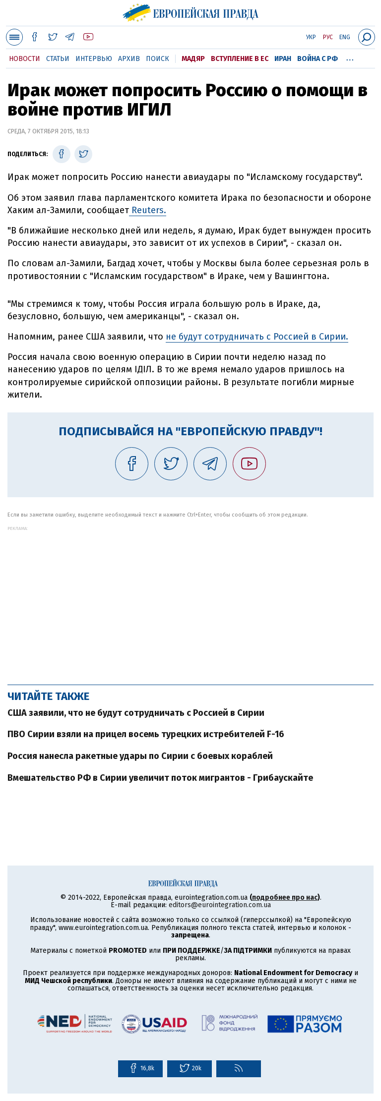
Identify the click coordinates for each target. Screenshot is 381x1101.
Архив (129, 59)
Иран (282, 59)
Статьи (57, 59)
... (350, 57)
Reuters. (147, 210)
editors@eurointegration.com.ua (220, 905)
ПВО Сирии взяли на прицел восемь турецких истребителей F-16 (145, 734)
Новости (24, 59)
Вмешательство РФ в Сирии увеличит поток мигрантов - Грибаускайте (160, 777)
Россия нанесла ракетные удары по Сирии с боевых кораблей (140, 756)
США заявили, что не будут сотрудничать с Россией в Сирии (135, 712)
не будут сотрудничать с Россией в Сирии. (257, 336)
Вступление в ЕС (239, 59)
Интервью (93, 59)
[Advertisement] (190, 600)
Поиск (157, 59)
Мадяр (193, 59)
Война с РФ (317, 59)
